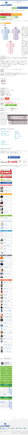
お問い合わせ (6, 379)
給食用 (5, 224)
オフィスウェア (6, 187)
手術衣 (5, 239)
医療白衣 (17, 10)
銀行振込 (17, 131)
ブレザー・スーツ (7, 276)
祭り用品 (22, 428)
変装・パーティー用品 (7, 332)
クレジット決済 (18, 136)
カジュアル (5, 199)
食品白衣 (12, 10)
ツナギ (5, 270)
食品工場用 (6, 217)
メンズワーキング (7, 257)
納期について (5, 142)
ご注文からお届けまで (6, 131)
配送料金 (4, 141)
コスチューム (6, 285)
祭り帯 (5, 329)
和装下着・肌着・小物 (7, 344)
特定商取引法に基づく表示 (6, 366)
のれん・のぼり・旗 (7, 319)
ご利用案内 (4, 133)
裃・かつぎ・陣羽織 (7, 310)
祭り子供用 (6, 291)
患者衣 (5, 242)
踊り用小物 (6, 326)
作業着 (22, 10)
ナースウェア (6, 233)
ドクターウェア (6, 236)
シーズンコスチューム (7, 313)
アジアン (5, 205)
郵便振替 (17, 133)
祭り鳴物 (5, 294)
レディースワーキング (7, 263)
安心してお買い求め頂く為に (6, 377)
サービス (7, 10)
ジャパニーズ (6, 202)
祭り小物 (5, 341)
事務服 (2, 10)
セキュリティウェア (7, 273)
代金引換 (17, 138)
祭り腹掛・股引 (6, 307)
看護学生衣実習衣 (7, 245)
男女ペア (5, 260)
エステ (5, 208)
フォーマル (6, 196)
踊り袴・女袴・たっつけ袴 (7, 288)
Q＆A (6, 370)
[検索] (10, 17)
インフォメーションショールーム (7, 191)
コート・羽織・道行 (7, 351)
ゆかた (5, 335)
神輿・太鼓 (6, 304)
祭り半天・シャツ (7, 297)
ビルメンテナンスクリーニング (7, 267)
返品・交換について (6, 144)
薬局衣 (5, 248)
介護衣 (5, 251)
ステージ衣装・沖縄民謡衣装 (7, 282)
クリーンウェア (6, 227)
